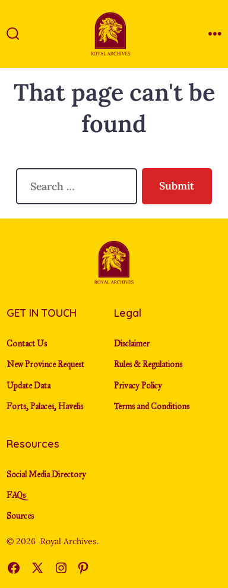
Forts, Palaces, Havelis (45, 406)
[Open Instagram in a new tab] (61, 567)
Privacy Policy (138, 386)
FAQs (16, 495)
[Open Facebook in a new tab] (13, 567)
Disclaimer (132, 344)
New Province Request (45, 364)
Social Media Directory (46, 475)
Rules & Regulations (148, 364)
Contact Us (27, 344)
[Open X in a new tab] (37, 567)
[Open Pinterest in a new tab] (83, 567)
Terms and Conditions (151, 406)
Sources (20, 516)
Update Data (28, 386)
